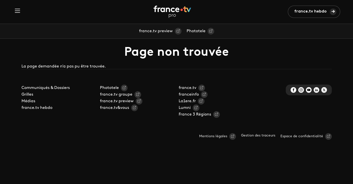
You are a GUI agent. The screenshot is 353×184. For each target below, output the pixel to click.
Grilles (27, 95)
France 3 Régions (195, 114)
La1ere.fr (187, 101)
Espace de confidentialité (301, 136)
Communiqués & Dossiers (45, 88)
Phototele (196, 31)
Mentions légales (213, 136)
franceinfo (189, 95)
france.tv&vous (114, 108)
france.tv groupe (116, 95)
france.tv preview (156, 31)
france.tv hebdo (310, 11)
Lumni (185, 108)
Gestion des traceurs (258, 135)
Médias (28, 101)
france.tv (187, 88)
